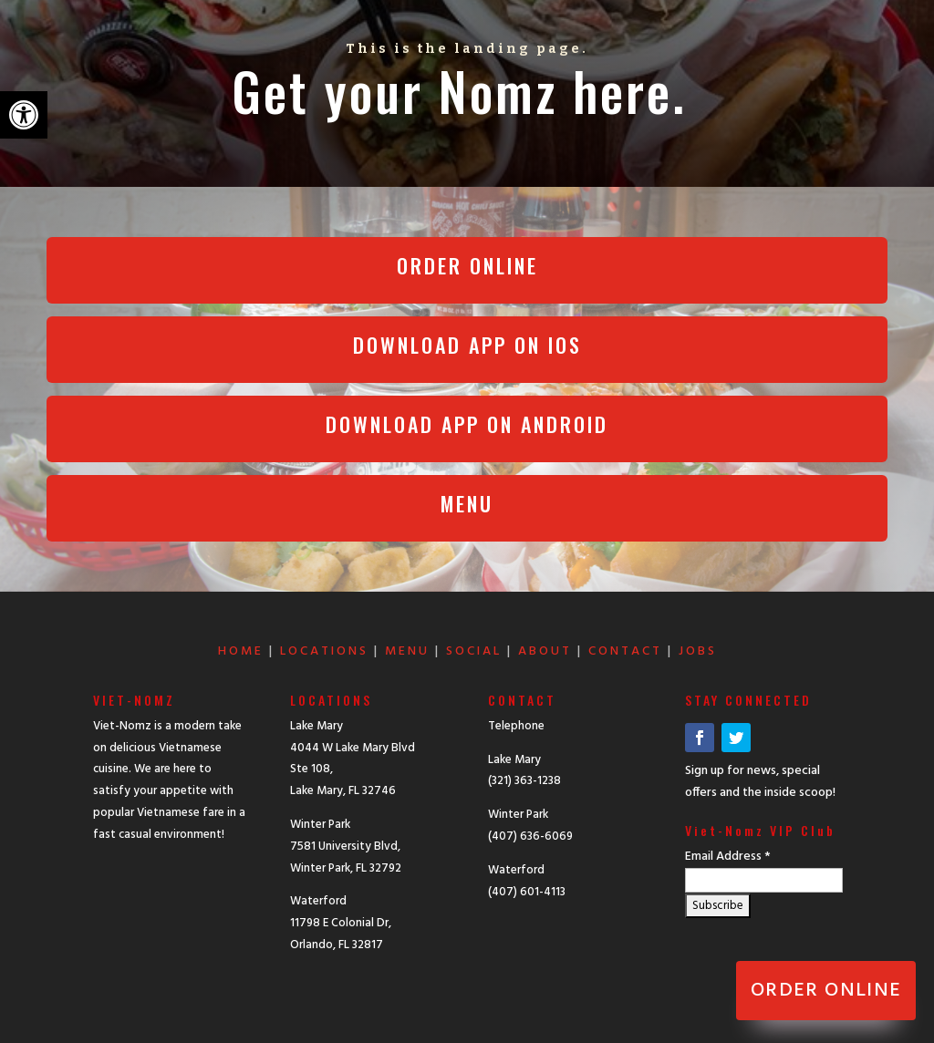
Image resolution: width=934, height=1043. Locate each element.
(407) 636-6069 (530, 836)
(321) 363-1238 (524, 780)
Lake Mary (514, 759)
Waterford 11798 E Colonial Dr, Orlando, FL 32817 (340, 923)
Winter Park (518, 814)
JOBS (698, 651)
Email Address (728, 856)
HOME (241, 651)
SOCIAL (474, 651)
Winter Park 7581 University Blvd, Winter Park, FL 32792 (345, 846)
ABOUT (545, 651)
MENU (407, 651)
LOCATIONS (324, 651)
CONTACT (625, 651)
